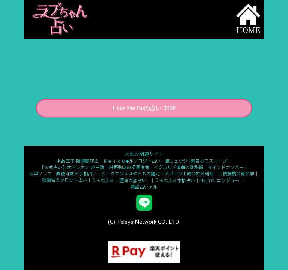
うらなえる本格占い (174, 180)
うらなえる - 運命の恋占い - (121, 180)
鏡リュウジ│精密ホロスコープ (196, 161)
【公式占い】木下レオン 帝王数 (72, 167)
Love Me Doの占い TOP (144, 108)
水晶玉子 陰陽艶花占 (78, 161)
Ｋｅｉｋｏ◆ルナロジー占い (131, 161)
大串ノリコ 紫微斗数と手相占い (63, 174)
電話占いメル (144, 187)
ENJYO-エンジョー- (221, 180)
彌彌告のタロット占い (64, 180)
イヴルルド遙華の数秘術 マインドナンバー (199, 167)
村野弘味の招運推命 (129, 167)
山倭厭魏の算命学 (236, 174)
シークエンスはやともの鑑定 (130, 174)
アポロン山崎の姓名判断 (189, 174)
